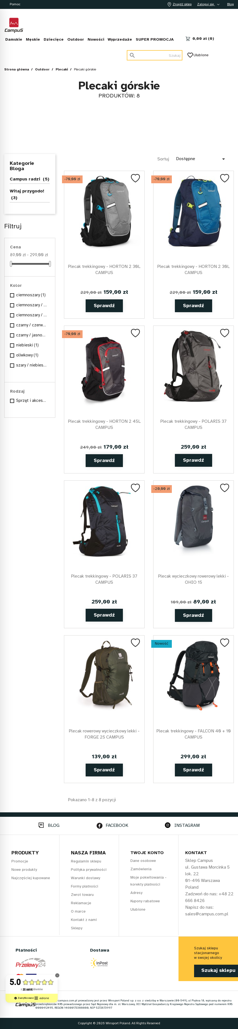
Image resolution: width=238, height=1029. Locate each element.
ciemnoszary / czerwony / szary (31, 305)
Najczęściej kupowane (30, 878)
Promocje (19, 861)
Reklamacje (81, 903)
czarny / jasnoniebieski (31, 335)
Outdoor (75, 40)
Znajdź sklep (179, 4)
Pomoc (15, 4)
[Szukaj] (154, 55)
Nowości (96, 40)
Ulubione (198, 55)
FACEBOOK (117, 825)
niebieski (27, 345)
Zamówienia (141, 869)
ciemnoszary (31, 295)
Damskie (13, 40)
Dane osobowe (143, 861)
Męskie (33, 40)
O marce (78, 912)
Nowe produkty (24, 870)
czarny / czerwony (31, 325)
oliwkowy (27, 355)
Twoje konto (147, 852)
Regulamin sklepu (86, 861)
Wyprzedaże (120, 40)
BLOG (54, 825)
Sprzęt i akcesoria (31, 401)
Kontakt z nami (84, 920)
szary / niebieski (31, 365)
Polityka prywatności (88, 870)
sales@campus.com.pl (206, 914)
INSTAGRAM (187, 825)
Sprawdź (104, 306)
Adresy (136, 893)
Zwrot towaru (82, 895)
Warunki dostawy (85, 878)
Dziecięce (54, 40)
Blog (230, 4)
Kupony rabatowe (145, 901)
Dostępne (201, 159)
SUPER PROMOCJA (155, 40)
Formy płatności (84, 886)
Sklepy (76, 928)
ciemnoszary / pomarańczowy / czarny (31, 315)
